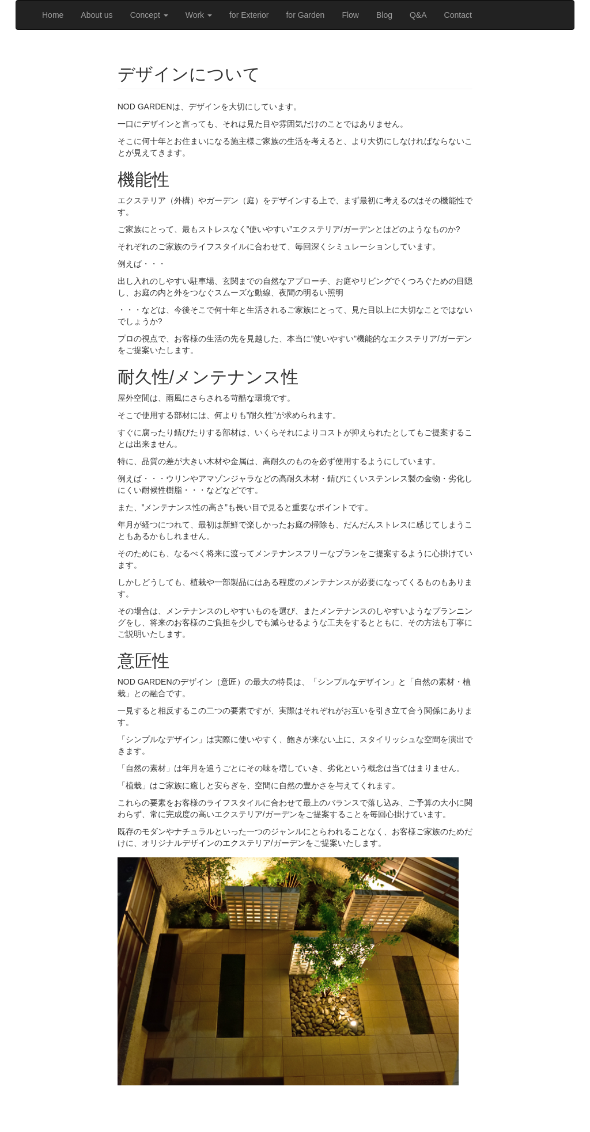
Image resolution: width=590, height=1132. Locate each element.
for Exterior (248, 15)
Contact (458, 15)
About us (96, 15)
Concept (149, 15)
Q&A (418, 15)
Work (199, 15)
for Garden (305, 15)
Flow (350, 15)
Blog (384, 15)
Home (52, 15)
